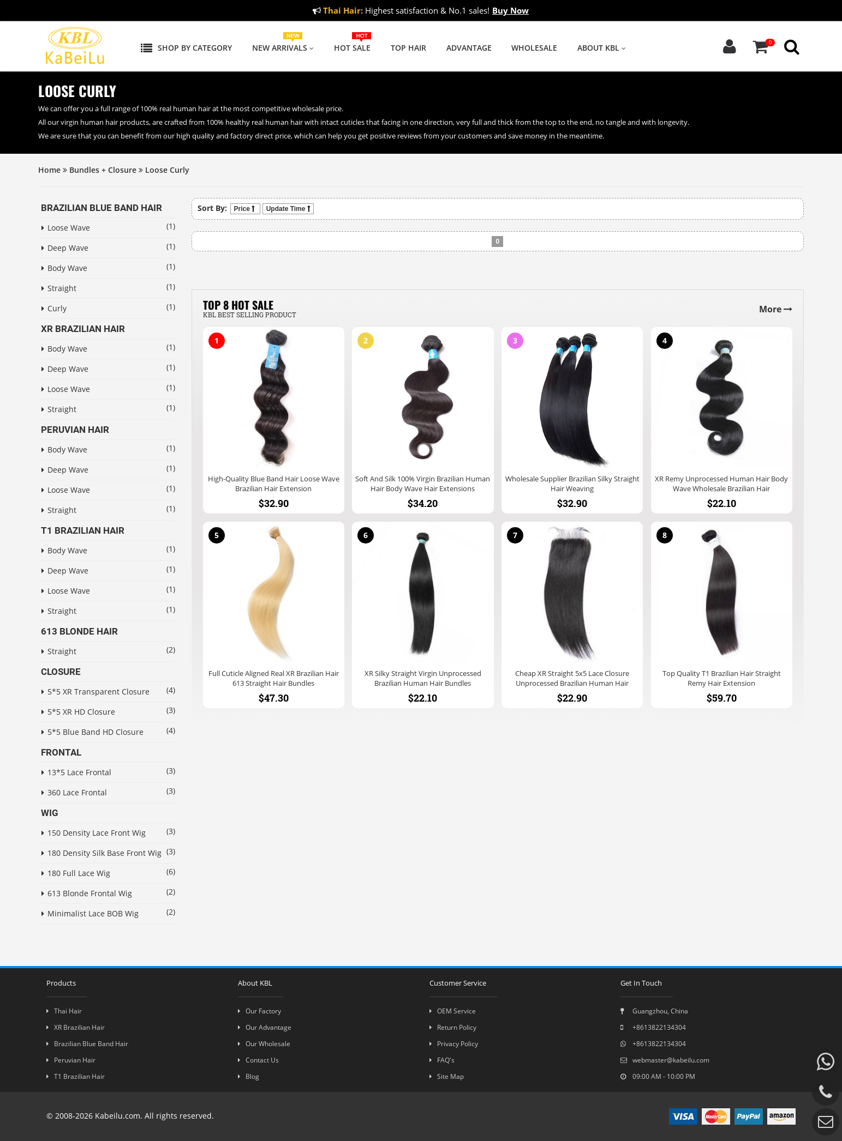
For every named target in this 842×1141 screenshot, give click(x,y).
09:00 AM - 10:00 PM (657, 1076)
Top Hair (408, 48)
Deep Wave (64, 248)
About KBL (601, 48)
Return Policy (452, 1027)
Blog (248, 1076)
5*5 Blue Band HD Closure (92, 732)
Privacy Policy (453, 1043)
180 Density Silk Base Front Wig (94, 853)
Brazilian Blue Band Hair (87, 1043)
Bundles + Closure (102, 170)
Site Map (446, 1076)
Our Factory (259, 1011)
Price (245, 209)
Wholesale (534, 48)
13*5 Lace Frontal (76, 772)
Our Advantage (264, 1027)
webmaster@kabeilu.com (664, 1060)
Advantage (469, 48)
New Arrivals (283, 48)
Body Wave (64, 268)
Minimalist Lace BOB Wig (90, 913)
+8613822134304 (653, 1027)
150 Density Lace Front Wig (93, 833)
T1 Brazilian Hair (75, 1076)
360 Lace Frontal (74, 792)
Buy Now (510, 10)
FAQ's (442, 1060)
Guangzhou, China (654, 1011)
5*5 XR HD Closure (78, 712)
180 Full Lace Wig (75, 873)
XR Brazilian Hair (75, 1027)
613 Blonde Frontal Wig (86, 893)
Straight (58, 288)
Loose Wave (65, 227)
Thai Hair (64, 1011)
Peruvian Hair (70, 1060)
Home (49, 170)
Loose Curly (167, 170)
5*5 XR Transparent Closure (94, 691)
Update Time (288, 209)
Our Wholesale (264, 1043)
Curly (54, 308)
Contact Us (258, 1060)
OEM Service (452, 1011)
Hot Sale (352, 48)
